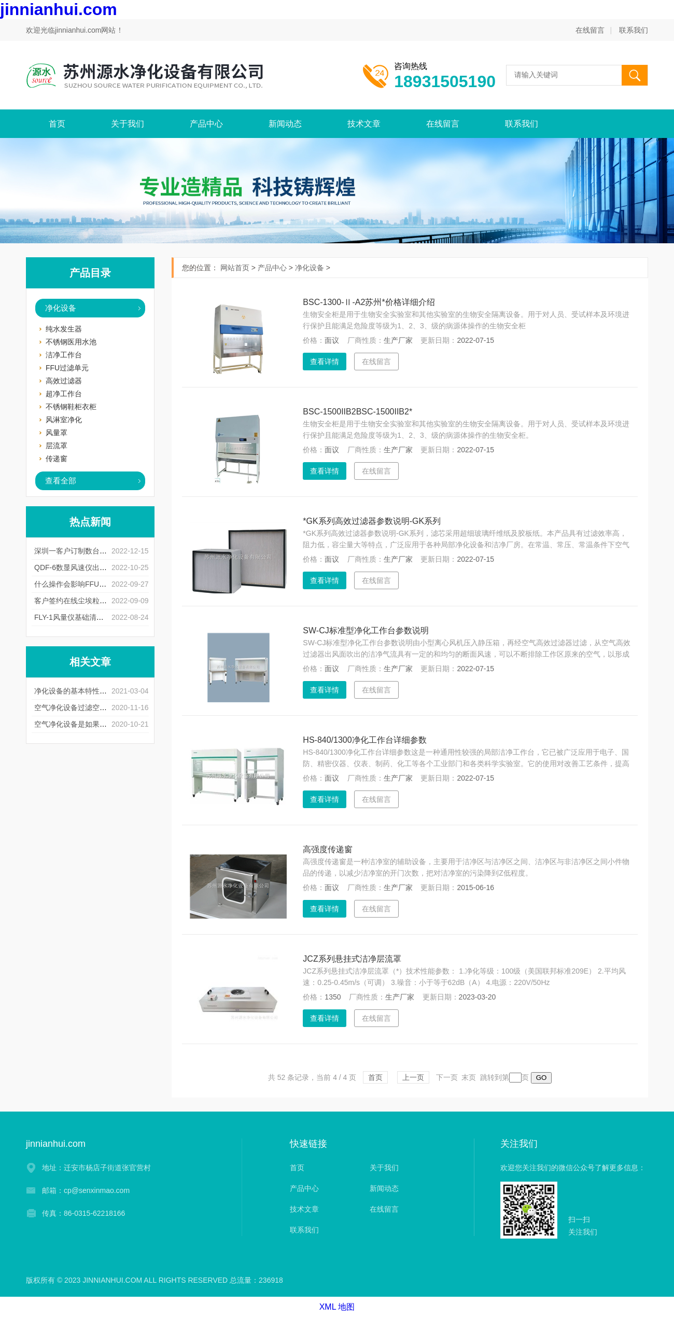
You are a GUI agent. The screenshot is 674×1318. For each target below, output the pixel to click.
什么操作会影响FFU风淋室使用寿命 (92, 584)
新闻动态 (285, 123)
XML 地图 (337, 1306)
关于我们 (127, 123)
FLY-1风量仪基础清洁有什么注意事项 (94, 617)
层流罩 (56, 445)
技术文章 (364, 123)
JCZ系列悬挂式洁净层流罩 (352, 958)
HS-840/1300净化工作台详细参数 (364, 740)
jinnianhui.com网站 (85, 30)
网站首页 (234, 267)
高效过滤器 (64, 381)
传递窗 (56, 458)
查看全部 (60, 480)
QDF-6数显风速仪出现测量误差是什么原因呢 (106, 567)
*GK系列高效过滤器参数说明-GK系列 (372, 521)
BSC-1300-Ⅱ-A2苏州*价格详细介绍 (368, 302)
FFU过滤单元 (67, 368)
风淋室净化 (64, 419)
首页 (57, 123)
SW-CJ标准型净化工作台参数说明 (365, 630)
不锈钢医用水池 (71, 342)
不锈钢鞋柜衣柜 (71, 407)
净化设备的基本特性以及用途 (81, 691)
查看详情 (324, 361)
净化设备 (60, 307)
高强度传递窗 (328, 849)
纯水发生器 (64, 329)
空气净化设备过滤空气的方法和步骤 (92, 707)
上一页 (413, 1077)
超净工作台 (64, 394)
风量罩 (56, 432)
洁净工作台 (64, 355)
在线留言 (590, 30)
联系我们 (633, 30)
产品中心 (206, 123)
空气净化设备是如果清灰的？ (81, 724)
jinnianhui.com (58, 9)
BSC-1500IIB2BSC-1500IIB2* (357, 411)
